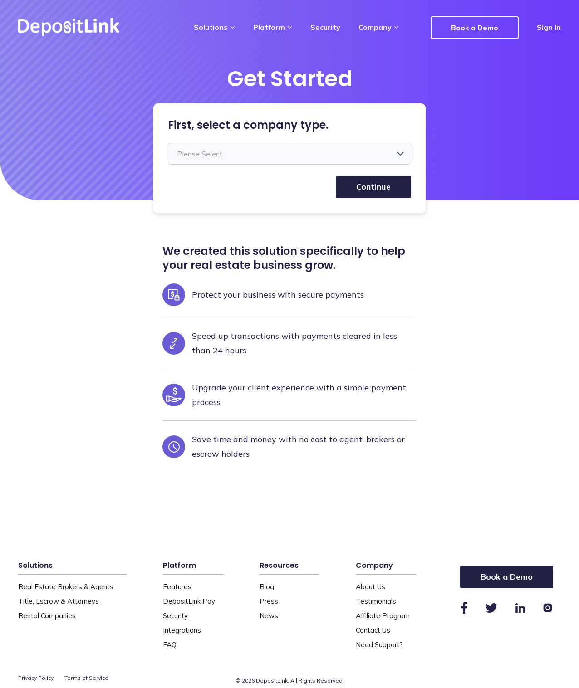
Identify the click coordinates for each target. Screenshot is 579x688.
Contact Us (373, 630)
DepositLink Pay (189, 601)
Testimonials (376, 601)
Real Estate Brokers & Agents (65, 586)
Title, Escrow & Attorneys (58, 601)
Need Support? (379, 644)
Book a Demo (474, 27)
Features (177, 586)
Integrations (182, 630)
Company (378, 27)
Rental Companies (47, 615)
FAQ (170, 644)
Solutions (214, 27)
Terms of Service (87, 677)
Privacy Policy (36, 677)
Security (325, 27)
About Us (370, 586)
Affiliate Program (383, 615)
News (269, 615)
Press (269, 601)
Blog (267, 586)
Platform (272, 27)
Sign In (549, 27)
